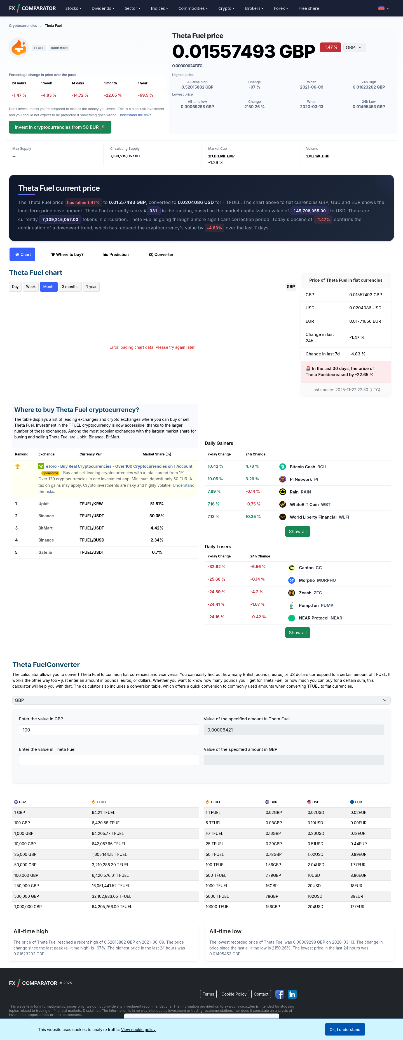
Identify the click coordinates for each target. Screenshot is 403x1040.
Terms (208, 994)
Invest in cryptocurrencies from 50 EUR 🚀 (60, 127)
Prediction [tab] (116, 254)
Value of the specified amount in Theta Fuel (247, 718)
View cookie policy (138, 1029)
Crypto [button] (224, 8)
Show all (297, 531)
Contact (261, 994)
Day (15, 286)
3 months (70, 286)
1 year (91, 286)
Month (48, 286)
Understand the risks (134, 115)
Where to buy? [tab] (67, 254)
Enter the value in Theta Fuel (47, 749)
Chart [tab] (23, 254)
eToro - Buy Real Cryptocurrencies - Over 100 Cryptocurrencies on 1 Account (119, 466)
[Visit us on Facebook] (280, 994)
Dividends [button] (101, 8)
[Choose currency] (354, 47)
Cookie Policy (234, 994)
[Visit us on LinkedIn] (293, 994)
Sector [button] (131, 8)
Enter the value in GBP (41, 718)
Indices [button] (158, 8)
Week (31, 286)
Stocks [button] (71, 8)
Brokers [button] (253, 8)
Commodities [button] (192, 8)
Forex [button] (279, 8)
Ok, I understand (345, 1029)
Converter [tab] (161, 254)
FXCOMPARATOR (32, 8)
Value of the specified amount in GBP (240, 749)
